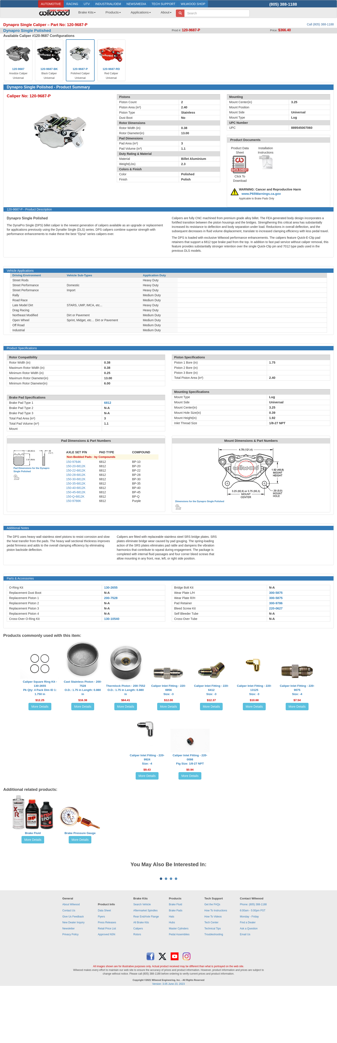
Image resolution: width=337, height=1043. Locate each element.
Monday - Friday (249, 970)
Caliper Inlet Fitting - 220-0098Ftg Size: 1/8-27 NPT (190, 759)
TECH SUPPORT (163, 4)
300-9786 (276, 603)
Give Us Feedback (73, 970)
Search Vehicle (142, 958)
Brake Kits (87, 12)
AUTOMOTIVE (51, 4)
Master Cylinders (179, 982)
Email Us (245, 988)
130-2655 (111, 587)
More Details (39, 706)
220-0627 (276, 608)
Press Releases (107, 976)
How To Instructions (215, 964)
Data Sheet (104, 964)
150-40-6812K (75, 488)
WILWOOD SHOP (193, 4)
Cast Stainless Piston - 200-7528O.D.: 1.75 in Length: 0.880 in (83, 688)
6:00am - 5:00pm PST (252, 964)
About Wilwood (71, 958)
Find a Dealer (247, 976)
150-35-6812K (75, 483)
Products (113, 12)
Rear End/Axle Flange (146, 970)
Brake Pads (175, 964)
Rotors (137, 988)
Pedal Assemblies (179, 988)
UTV (87, 4)
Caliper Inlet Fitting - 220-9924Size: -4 (147, 759)
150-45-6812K (75, 492)
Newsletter (68, 982)
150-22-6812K (75, 470)
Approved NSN (106, 988)
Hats (171, 970)
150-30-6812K (75, 479)
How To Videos (213, 970)
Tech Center (211, 976)
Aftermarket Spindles (145, 964)
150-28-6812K (75, 475)
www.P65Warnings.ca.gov (261, 193)
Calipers (138, 982)
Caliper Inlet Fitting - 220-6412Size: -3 (211, 690)
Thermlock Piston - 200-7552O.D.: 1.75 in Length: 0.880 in (125, 690)
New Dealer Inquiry (73, 976)
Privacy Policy (70, 988)
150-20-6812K (75, 466)
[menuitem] (85, 14)
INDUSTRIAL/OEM (108, 4)
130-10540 (111, 619)
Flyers (101, 970)
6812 (107, 402)
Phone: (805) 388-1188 (253, 958)
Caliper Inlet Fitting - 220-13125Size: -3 (254, 690)
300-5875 (276, 592)
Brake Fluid (33, 833)
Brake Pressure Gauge (80, 833)
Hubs (172, 976)
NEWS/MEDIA (136, 4)
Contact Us (68, 964)
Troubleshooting (213, 988)
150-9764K (73, 462)
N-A (107, 592)
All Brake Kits (141, 976)
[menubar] (123, 14)
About (166, 12)
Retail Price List (107, 982)
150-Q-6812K (75, 496)
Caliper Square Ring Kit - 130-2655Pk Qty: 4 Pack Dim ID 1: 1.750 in (40, 688)
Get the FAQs (212, 958)
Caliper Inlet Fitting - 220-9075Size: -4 (297, 690)
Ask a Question (248, 982)
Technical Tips (212, 982)
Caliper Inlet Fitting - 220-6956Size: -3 (168, 690)
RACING (72, 4)
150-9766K (73, 501)
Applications (141, 12)
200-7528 (111, 598)
